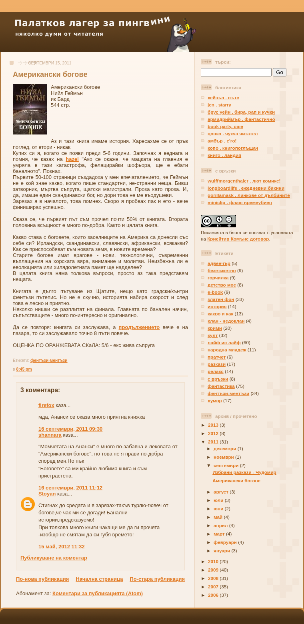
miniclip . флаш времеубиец (240, 202)
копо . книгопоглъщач (233, 147)
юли (219, 500)
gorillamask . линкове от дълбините (249, 195)
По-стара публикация (157, 579)
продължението (139, 327)
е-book (215, 292)
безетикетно (222, 270)
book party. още (225, 126)
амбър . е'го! (222, 140)
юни (219, 508)
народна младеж (227, 349)
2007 (214, 586)
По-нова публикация (42, 579)
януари (222, 550)
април (221, 525)
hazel (72, 159)
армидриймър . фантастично (241, 119)
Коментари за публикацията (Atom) (97, 593)
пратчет (217, 356)
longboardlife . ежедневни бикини (246, 188)
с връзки (218, 378)
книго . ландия (224, 155)
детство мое (222, 284)
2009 (214, 569)
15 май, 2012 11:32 (61, 547)
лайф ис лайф (224, 342)
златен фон (221, 299)
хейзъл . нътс (223, 97)
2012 (214, 433)
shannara (50, 435)
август (222, 491)
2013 (214, 424)
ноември (224, 456)
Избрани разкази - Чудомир (244, 472)
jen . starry (219, 104)
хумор (215, 400)
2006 (214, 595)
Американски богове (50, 74)
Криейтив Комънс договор (238, 238)
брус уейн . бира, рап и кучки (241, 111)
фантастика (221, 386)
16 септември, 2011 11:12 (70, 488)
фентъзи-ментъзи (49, 360)
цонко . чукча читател (233, 133)
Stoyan (47, 494)
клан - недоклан (226, 320)
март (220, 533)
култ (213, 335)
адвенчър (219, 263)
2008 (214, 578)
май (219, 517)
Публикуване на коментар (53, 558)
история (217, 306)
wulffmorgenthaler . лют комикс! (244, 180)
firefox (46, 405)
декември (226, 448)
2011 (214, 441)
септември (227, 465)
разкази (217, 364)
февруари (226, 542)
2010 (214, 561)
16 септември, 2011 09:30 (70, 429)
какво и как (220, 313)
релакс (216, 371)
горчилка (218, 277)
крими (215, 328)
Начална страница (99, 579)
